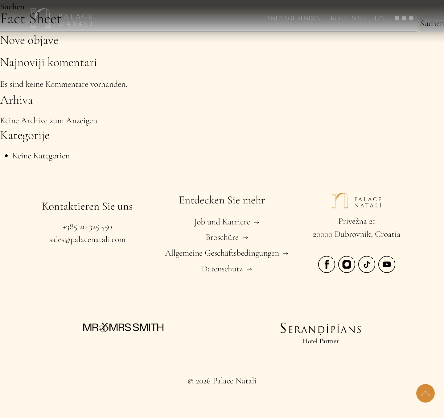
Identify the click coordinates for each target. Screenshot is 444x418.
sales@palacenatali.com (87, 239)
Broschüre (222, 237)
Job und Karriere (222, 221)
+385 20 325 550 (87, 226)
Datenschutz (222, 268)
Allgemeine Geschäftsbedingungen (222, 253)
